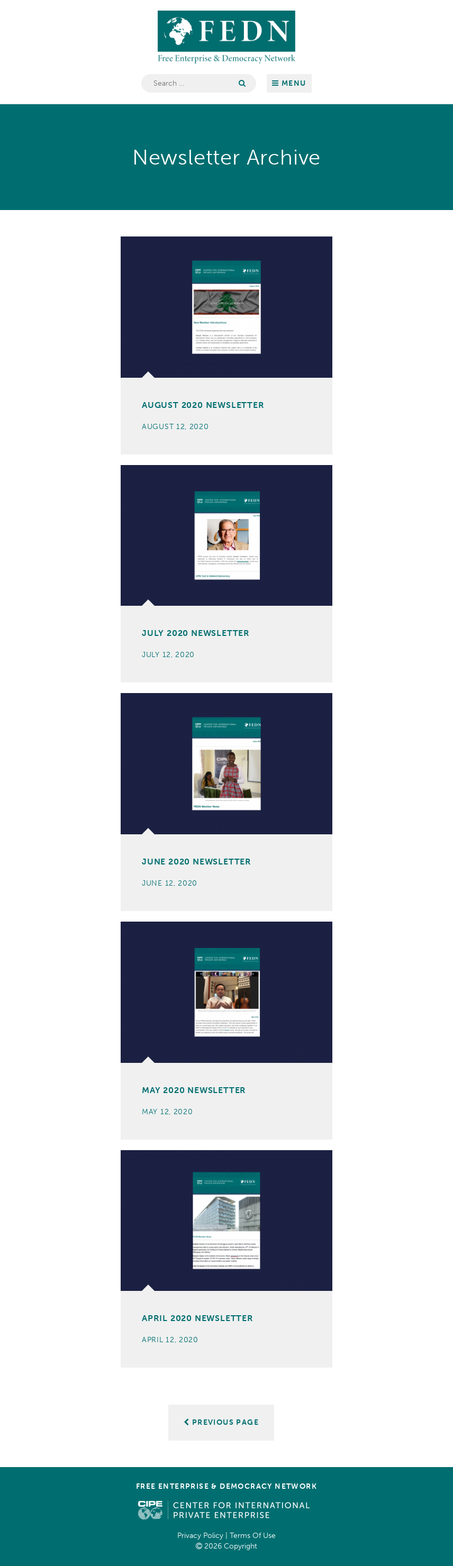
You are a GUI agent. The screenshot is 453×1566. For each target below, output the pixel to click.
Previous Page (221, 1422)
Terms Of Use (253, 1535)
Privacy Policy (200, 1535)
